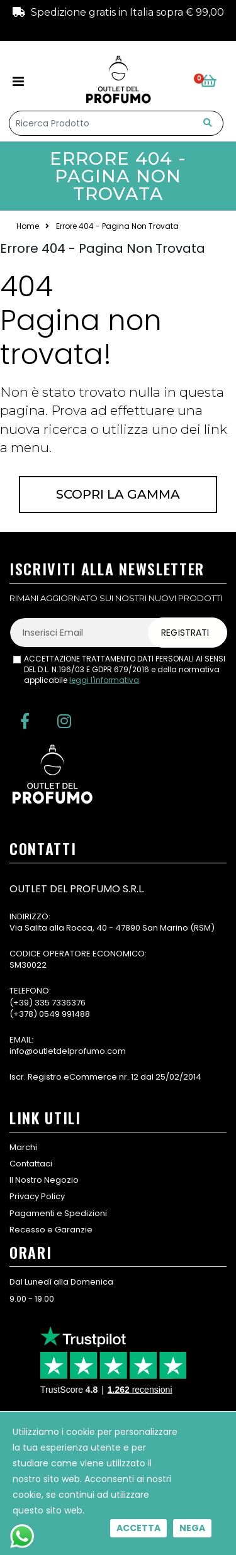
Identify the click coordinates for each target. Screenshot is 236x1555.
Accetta (138, 1528)
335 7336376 (60, 1003)
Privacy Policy (37, 1196)
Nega (192, 1528)
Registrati (185, 632)
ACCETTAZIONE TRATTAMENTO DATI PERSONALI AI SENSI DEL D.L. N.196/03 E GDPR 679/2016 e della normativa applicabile (124, 669)
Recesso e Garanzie (51, 1230)
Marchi (23, 1147)
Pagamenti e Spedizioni (58, 1213)
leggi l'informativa (104, 680)
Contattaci (30, 1164)
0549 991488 (64, 1014)
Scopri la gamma (118, 494)
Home (27, 226)
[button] (212, 81)
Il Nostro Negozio (44, 1180)
